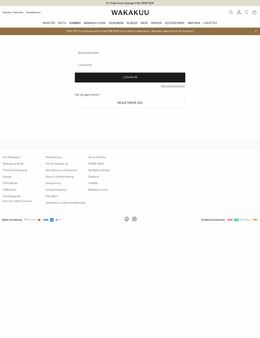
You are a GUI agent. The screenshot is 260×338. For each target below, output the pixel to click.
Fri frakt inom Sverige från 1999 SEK (130, 3)
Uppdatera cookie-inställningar (66, 203)
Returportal (53, 183)
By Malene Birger (99, 170)
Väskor (156, 23)
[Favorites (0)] (246, 12)
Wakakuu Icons (95, 23)
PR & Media (10, 183)
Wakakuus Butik (13, 164)
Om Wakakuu (11, 157)
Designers (116, 23)
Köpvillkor (52, 196)
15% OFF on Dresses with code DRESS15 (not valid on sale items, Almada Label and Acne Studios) (130, 31)
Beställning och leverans (61, 170)
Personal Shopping (15, 170)
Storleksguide (12, 196)
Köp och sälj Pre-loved (17, 201)
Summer (75, 23)
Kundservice (33, 12)
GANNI (92, 183)
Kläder (132, 23)
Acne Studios (97, 157)
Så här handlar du (57, 164)
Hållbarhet (9, 190)
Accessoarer (174, 23)
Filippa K (93, 177)
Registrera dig (130, 103)
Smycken (194, 23)
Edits (62, 23)
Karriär (7, 177)
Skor (144, 23)
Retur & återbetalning (60, 177)
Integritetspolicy (56, 190)
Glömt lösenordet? (173, 86)
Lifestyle (210, 23)
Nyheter (49, 23)
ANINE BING (96, 164)
